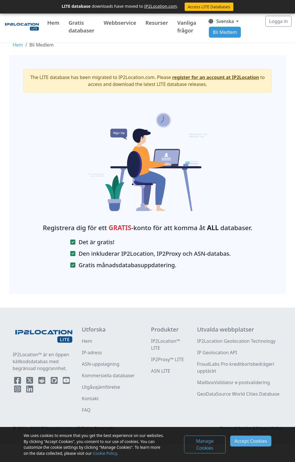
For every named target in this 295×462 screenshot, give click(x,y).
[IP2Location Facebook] (18, 381)
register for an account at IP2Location (215, 77)
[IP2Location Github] (54, 381)
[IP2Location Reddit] (42, 381)
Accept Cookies (251, 441)
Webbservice (120, 22)
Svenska (221, 21)
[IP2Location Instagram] (18, 390)
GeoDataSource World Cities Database (238, 394)
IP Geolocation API (217, 352)
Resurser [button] (156, 22)
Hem (53, 22)
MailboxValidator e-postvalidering (233, 382)
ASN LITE (160, 371)
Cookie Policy (105, 453)
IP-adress (92, 352)
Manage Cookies (204, 444)
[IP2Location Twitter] (30, 381)
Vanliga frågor (186, 26)
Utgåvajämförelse (101, 387)
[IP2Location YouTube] (66, 381)
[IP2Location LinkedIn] (30, 390)
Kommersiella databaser (108, 375)
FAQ (86, 410)
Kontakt (90, 398)
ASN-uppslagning (100, 364)
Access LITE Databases (209, 6)
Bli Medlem (225, 32)
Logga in (278, 21)
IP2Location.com (160, 6)
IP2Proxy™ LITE (167, 359)
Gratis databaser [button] (81, 26)
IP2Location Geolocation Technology (236, 341)
